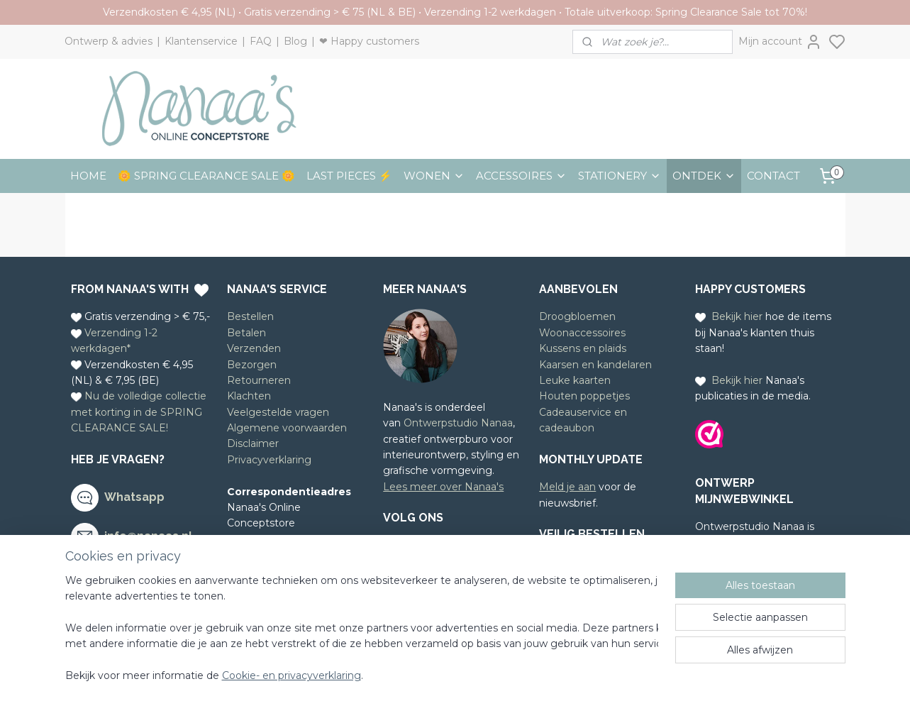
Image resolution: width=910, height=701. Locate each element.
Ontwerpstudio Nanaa (458, 422)
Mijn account (780, 41)
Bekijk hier (736, 316)
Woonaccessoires (582, 332)
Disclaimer (253, 443)
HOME (88, 175)
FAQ (261, 41)
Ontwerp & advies (108, 41)
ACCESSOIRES (521, 175)
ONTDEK (704, 175)
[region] (361, 629)
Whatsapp (134, 496)
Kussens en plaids (582, 348)
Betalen (246, 332)
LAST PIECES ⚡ (349, 175)
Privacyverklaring (269, 459)
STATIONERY (619, 175)
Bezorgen (252, 364)
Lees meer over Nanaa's (443, 486)
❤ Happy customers (369, 41)
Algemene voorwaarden (287, 427)
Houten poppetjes (584, 396)
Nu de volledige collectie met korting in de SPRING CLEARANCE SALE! (138, 412)
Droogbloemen (577, 316)
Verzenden (254, 348)
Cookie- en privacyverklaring (291, 676)
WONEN (434, 175)
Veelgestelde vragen (278, 412)
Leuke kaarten (575, 380)
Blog (295, 41)
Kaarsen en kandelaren (595, 364)
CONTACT (773, 175)
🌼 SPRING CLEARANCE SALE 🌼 (206, 175)
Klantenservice (201, 41)
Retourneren (259, 380)
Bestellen (250, 316)
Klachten (249, 396)
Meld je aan (567, 486)
